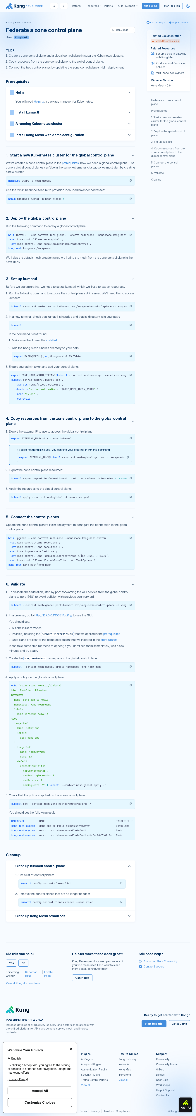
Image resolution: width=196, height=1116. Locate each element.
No (23, 963)
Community (162, 1059)
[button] (130, 180)
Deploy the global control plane (168, 133)
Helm (37, 101)
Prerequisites (159, 110)
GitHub (160, 1069)
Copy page (120, 30)
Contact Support (151, 966)
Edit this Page (49, 973)
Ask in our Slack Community (158, 961)
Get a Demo (150, 5)
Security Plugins (90, 1074)
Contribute (82, 977)
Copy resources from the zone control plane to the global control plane (168, 152)
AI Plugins (87, 1059)
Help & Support (165, 1090)
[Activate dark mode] (188, 6)
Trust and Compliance (117, 1111)
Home (9, 22)
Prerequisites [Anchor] (17, 81)
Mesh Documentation (165, 41)
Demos (160, 1074)
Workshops (163, 1085)
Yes (11, 963)
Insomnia (124, 1064)
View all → (87, 1085)
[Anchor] (70, 155)
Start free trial (154, 1023)
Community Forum (167, 1064)
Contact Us (162, 1095)
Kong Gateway (127, 1059)
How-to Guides (23, 22)
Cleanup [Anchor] (13, 855)
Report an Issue (31, 973)
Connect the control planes (164, 164)
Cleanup (156, 179)
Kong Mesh (21, 37)
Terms (83, 1111)
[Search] (54, 6)
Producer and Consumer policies (171, 65)
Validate (159, 172)
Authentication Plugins (94, 1069)
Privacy (95, 1111)
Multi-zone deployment (170, 72)
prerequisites (70, 163)
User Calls (162, 1079)
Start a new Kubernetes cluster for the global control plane (168, 121)
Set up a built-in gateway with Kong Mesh (171, 55)
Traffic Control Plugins (94, 1079)
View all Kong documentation (23, 983)
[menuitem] (77, 6)
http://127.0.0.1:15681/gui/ (52, 615)
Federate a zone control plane (166, 102)
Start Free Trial (172, 5)
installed (51, 340)
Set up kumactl (163, 141)
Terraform (125, 1074)
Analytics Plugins (91, 1064)
